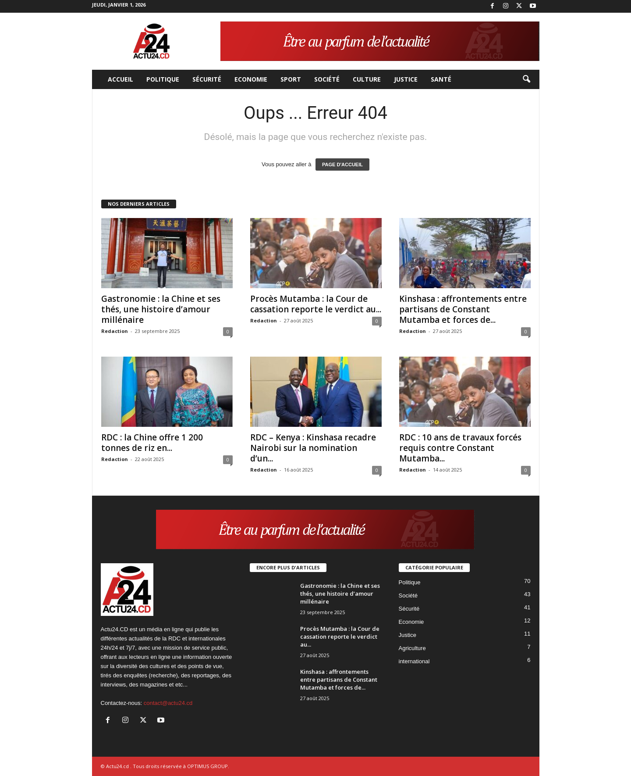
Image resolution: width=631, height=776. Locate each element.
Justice (406, 79)
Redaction (114, 331)
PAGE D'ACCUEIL (342, 164)
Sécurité (206, 79)
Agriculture (412, 648)
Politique (162, 79)
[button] (526, 79)
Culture (367, 79)
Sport (290, 79)
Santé (441, 79)
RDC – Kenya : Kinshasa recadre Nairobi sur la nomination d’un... (313, 448)
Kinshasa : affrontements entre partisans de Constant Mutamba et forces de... (463, 309)
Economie (250, 79)
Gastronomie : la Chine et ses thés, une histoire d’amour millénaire (160, 309)
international (414, 661)
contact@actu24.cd (168, 703)
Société (327, 79)
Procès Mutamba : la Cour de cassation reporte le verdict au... (315, 304)
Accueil (120, 79)
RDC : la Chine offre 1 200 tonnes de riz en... (152, 443)
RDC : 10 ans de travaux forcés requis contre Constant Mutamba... (460, 448)
